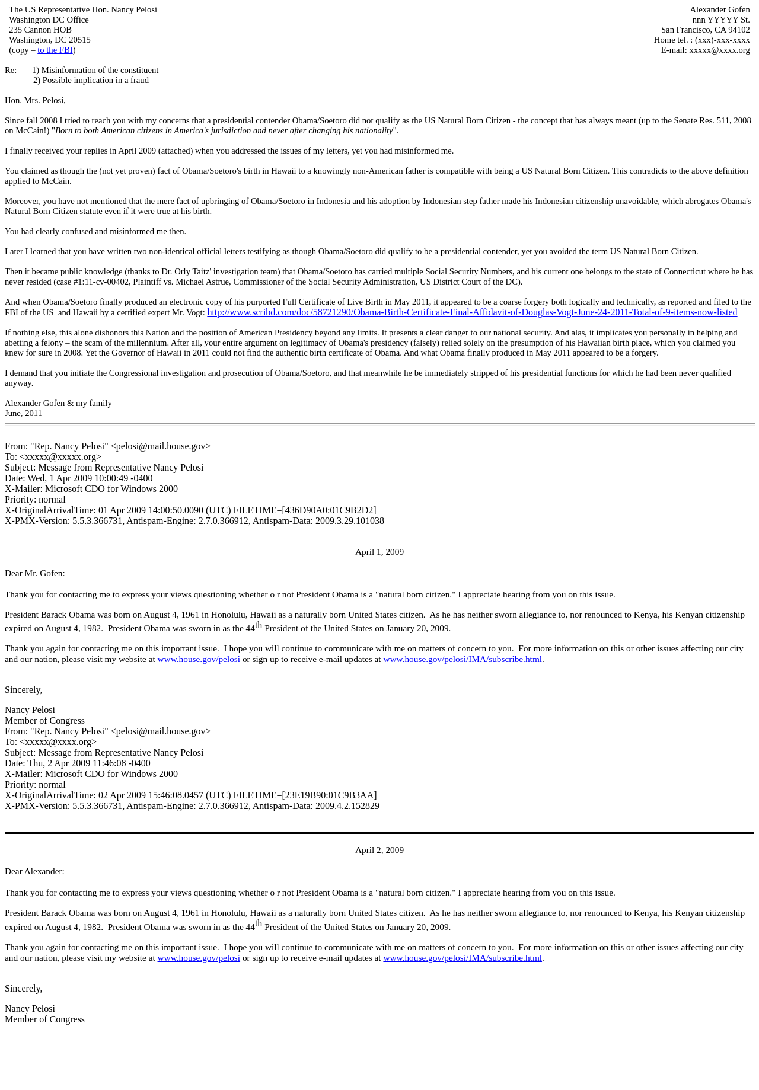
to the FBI (54, 50)
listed (727, 312)
